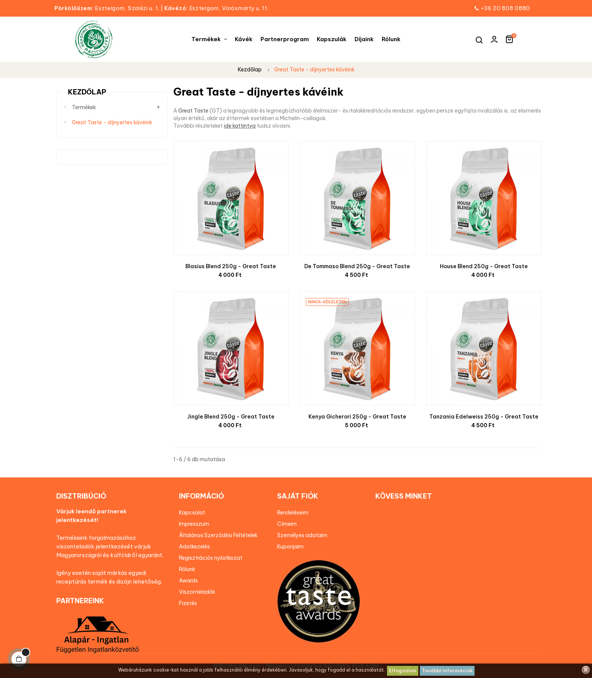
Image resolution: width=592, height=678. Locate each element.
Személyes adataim (302, 535)
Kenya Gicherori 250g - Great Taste (357, 416)
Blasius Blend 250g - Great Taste (230, 266)
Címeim (287, 523)
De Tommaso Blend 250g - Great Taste (357, 266)
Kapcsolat (192, 512)
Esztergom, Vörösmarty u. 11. (216, 8)
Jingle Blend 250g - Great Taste (230, 416)
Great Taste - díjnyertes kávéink (112, 122)
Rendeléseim (292, 512)
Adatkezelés (194, 546)
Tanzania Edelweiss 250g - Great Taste (483, 416)
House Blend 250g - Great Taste (484, 266)
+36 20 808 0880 (505, 8)
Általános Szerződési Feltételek (218, 535)
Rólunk (187, 569)
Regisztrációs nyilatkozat (210, 557)
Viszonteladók (197, 591)
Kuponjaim (290, 546)
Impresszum (194, 523)
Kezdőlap (87, 92)
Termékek (84, 107)
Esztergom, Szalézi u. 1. (109, 8)
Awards (188, 580)
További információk (447, 670)
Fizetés (188, 603)
